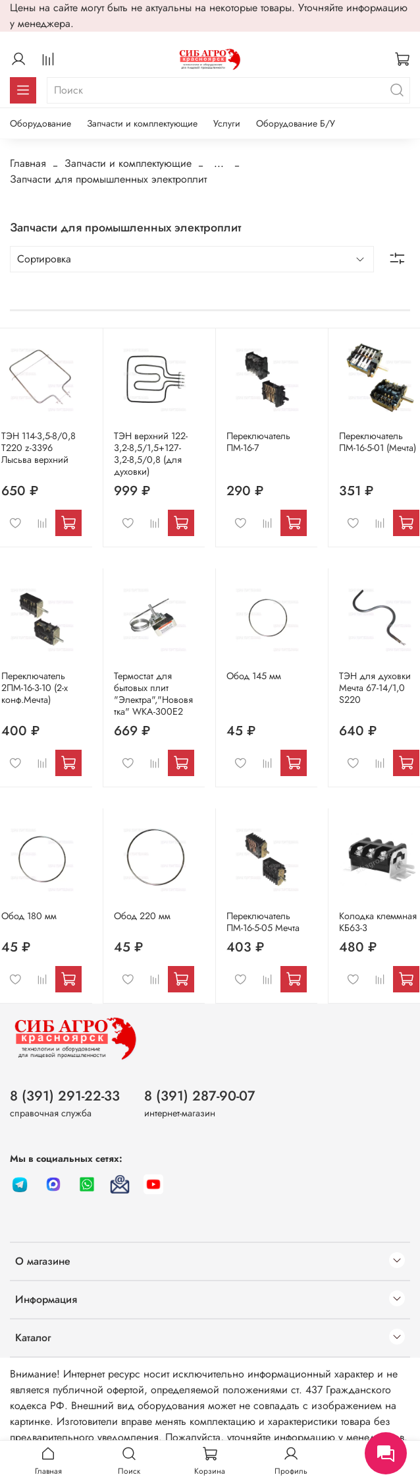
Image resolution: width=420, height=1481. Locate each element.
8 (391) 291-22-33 (65, 1096)
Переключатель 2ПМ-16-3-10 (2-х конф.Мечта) (34, 687)
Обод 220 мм (142, 915)
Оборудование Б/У (295, 123)
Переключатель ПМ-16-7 (258, 441)
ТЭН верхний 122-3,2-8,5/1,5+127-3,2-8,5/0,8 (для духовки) (151, 453)
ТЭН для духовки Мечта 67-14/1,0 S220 (375, 687)
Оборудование (40, 123)
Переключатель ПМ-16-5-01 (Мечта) (377, 441)
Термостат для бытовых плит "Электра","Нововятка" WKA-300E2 (153, 693)
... (219, 163)
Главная (28, 163)
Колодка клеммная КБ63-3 (378, 921)
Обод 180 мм (29, 915)
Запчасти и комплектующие (142, 123)
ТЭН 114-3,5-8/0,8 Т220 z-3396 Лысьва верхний (38, 447)
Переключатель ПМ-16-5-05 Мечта (263, 921)
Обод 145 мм (253, 675)
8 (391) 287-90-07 (199, 1096)
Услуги (226, 123)
